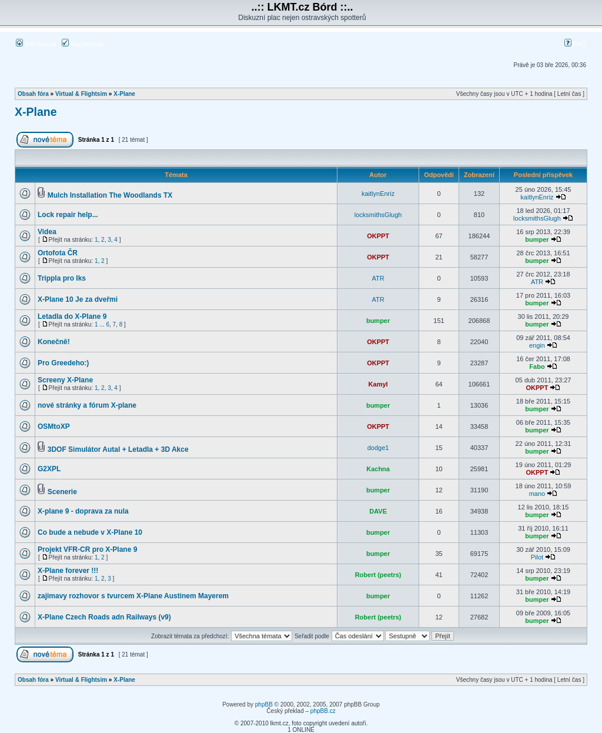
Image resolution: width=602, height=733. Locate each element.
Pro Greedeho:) (63, 363)
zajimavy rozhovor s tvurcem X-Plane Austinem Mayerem (133, 596)
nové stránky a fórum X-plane (87, 405)
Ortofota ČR (58, 253)
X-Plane (124, 94)
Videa (47, 232)
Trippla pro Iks (62, 278)
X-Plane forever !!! (68, 571)
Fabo (536, 366)
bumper (537, 239)
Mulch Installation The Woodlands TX (110, 195)
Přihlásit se (36, 44)
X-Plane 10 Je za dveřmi (78, 299)
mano (537, 493)
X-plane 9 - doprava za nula (83, 511)
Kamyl (378, 384)
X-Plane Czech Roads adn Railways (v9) (104, 617)
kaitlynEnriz (378, 193)
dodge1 (378, 447)
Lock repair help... (68, 215)
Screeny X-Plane (65, 380)
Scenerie (62, 492)
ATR (378, 278)
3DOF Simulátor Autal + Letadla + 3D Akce (118, 449)
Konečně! (54, 342)
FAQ (575, 44)
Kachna (378, 468)
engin (537, 345)
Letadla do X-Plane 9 (72, 316)
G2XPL (49, 469)
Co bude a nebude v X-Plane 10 (90, 532)
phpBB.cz (323, 711)
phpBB (264, 704)
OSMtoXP (54, 426)
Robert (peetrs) (378, 574)
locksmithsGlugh (378, 214)
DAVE (378, 511)
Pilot (537, 557)
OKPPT (378, 235)
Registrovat (82, 44)
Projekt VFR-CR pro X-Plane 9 (87, 549)
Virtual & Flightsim (81, 94)
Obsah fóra (33, 94)
